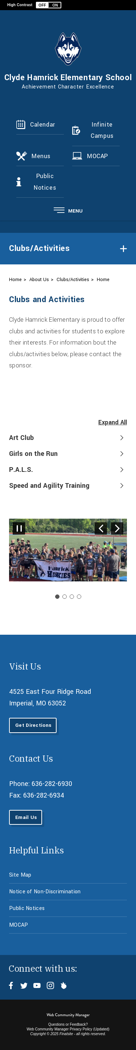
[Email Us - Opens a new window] (25, 817)
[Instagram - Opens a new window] (50, 985)
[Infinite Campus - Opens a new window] (96, 130)
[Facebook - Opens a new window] (11, 985)
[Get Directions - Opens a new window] (33, 725)
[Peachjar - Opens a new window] (63, 985)
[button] (48, 5)
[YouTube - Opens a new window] (37, 985)
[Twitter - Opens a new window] (24, 985)
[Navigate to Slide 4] (79, 596)
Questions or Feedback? (68, 1024)
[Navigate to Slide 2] (64, 596)
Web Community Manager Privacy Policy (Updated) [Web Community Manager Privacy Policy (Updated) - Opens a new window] (67, 1029)
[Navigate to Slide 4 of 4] (101, 528)
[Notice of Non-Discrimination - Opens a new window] (68, 892)
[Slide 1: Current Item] (57, 596)
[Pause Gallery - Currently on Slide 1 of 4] (19, 528)
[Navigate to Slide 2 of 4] (117, 528)
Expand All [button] (112, 422)
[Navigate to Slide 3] (72, 596)
